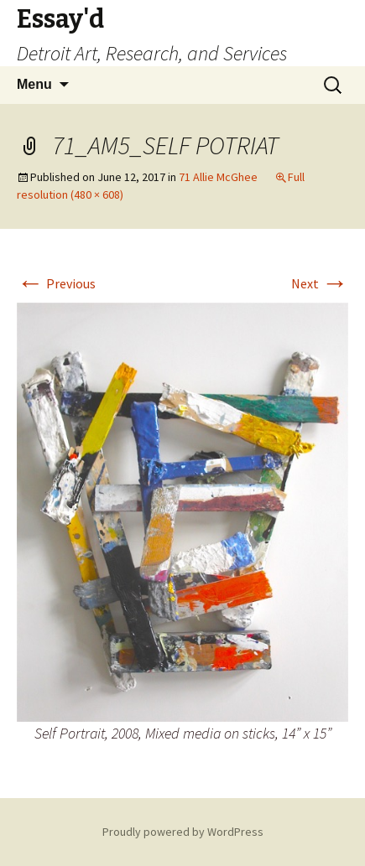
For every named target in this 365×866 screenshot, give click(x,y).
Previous (56, 283)
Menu (34, 84)
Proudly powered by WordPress (182, 831)
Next (319, 283)
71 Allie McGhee (218, 176)
